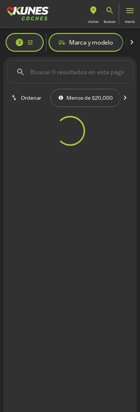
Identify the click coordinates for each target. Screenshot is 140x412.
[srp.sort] (27, 98)
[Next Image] (132, 42)
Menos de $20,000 (85, 97)
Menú (130, 21)
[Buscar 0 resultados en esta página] (70, 72)
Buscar (110, 21)
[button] (93, 13)
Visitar (93, 21)
